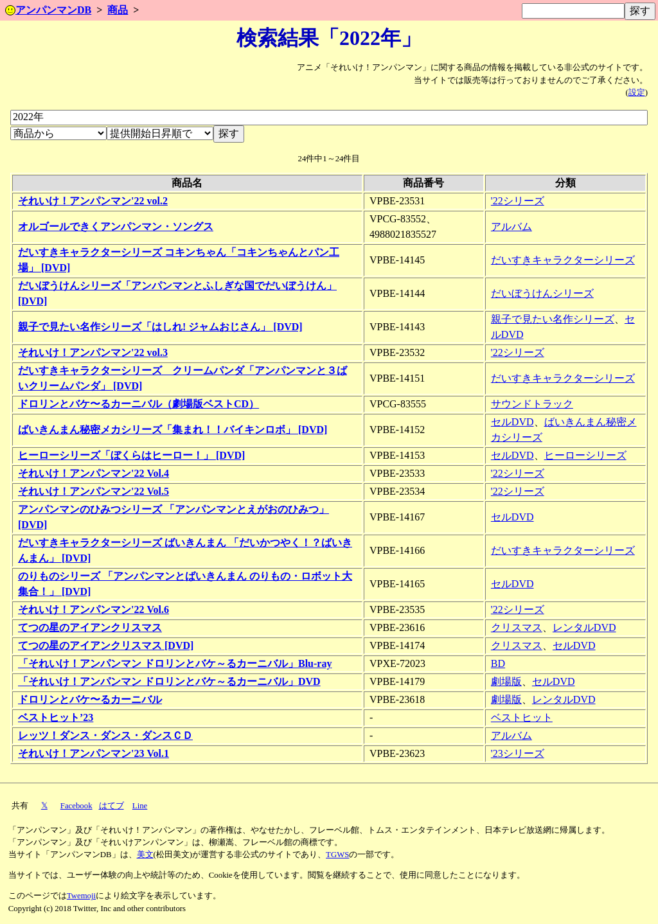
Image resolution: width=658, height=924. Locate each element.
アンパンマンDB (48, 9)
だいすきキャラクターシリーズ (563, 259)
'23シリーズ (517, 753)
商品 (117, 9)
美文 (145, 854)
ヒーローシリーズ (585, 455)
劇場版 (506, 681)
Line (139, 805)
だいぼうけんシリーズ (542, 293)
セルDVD (512, 421)
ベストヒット (522, 717)
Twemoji (81, 895)
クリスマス (516, 627)
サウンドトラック (532, 403)
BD (498, 663)
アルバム (511, 226)
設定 (636, 92)
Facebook (76, 805)
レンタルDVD (584, 627)
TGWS (337, 854)
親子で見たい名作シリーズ (552, 319)
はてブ (111, 805)
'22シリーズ (517, 200)
